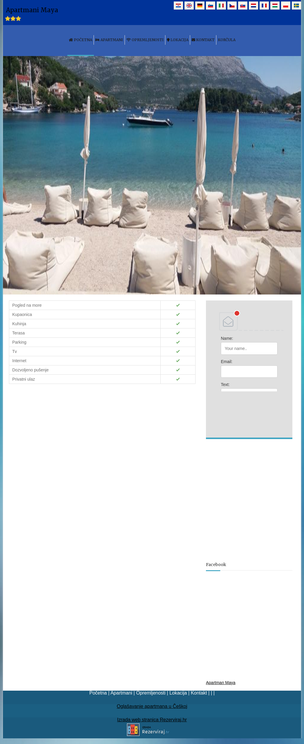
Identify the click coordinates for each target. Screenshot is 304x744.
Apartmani (121, 692)
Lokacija (178, 692)
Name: (227, 338)
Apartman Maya (220, 682)
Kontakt (199, 692)
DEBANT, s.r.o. (249, 321)
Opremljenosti (151, 692)
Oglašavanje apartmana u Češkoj (152, 706)
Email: (226, 361)
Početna (98, 692)
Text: (225, 384)
